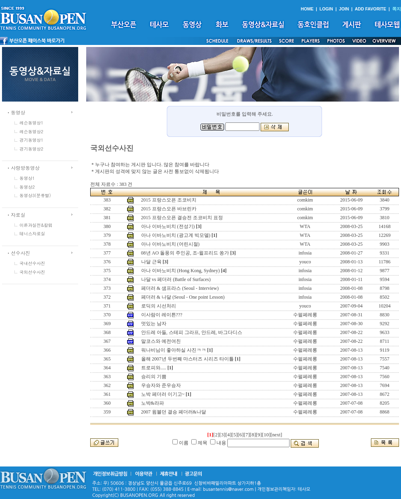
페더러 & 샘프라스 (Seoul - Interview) (180, 288)
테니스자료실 (32, 233)
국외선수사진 (32, 272)
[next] (276, 435)
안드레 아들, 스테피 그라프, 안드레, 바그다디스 (191, 332)
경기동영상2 (32, 149)
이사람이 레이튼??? (161, 315)
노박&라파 (152, 403)
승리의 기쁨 (153, 376)
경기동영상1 (32, 140)
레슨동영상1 (32, 123)
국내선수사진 (32, 263)
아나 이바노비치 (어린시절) (170, 244)
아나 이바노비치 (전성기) (168, 226)
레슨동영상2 (32, 131)
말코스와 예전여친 (161, 341)
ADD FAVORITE (371, 8)
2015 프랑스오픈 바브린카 (168, 209)
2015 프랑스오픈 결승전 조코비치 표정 (182, 217)
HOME (307, 8)
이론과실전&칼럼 (36, 225)
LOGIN (326, 8)
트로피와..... (153, 368)
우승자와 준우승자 (161, 385)
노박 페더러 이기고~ (163, 394)
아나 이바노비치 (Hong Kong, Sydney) (180, 270)
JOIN (344, 8)
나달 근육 (151, 262)
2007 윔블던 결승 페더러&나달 (173, 412)
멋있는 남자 (153, 323)
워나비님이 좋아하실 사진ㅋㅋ (173, 350)
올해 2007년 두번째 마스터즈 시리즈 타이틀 (187, 359)
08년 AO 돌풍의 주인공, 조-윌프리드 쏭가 (185, 253)
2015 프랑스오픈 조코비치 (168, 200)
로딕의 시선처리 (158, 306)
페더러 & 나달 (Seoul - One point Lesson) (183, 297)
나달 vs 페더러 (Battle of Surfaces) (176, 279)
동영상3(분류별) (35, 195)
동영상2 (27, 187)
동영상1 (27, 178)
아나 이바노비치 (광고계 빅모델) (176, 235)
